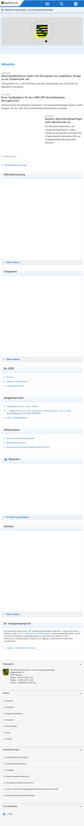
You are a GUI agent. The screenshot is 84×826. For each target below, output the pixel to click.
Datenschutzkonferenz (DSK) (17, 757)
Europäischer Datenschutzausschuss (20, 783)
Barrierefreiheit (11, 726)
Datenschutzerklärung (14, 714)
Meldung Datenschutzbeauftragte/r (20, 438)
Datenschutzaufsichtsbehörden (17, 776)
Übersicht (9, 701)
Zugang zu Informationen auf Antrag (21, 648)
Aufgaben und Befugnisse (17, 381)
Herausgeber (8, 664)
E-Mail (10, 814)
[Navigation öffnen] (47, 4)
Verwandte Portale (11, 750)
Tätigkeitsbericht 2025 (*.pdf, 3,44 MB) (22, 406)
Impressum (10, 707)
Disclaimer (10, 720)
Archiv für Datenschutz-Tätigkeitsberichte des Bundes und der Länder (32, 789)
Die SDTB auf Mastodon (17, 517)
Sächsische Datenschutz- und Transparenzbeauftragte (32, 670)
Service (6, 693)
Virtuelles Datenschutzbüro (16, 764)
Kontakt (9, 739)
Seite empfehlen (10, 806)
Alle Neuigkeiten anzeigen (15, 165)
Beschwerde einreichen (16, 443)
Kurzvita (9, 377)
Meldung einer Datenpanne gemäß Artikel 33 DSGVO (28, 447)
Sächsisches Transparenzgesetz (38, 633)
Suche (8, 733)
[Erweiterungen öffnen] (76, 4)
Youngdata (10, 770)
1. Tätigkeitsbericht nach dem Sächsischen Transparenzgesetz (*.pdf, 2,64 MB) (38, 411)
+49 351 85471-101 (25, 677)
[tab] (42, 664)
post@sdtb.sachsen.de (26, 683)
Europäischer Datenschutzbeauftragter (20, 795)
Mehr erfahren (13, 262)
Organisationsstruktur (15, 386)
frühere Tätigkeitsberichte (16, 418)
